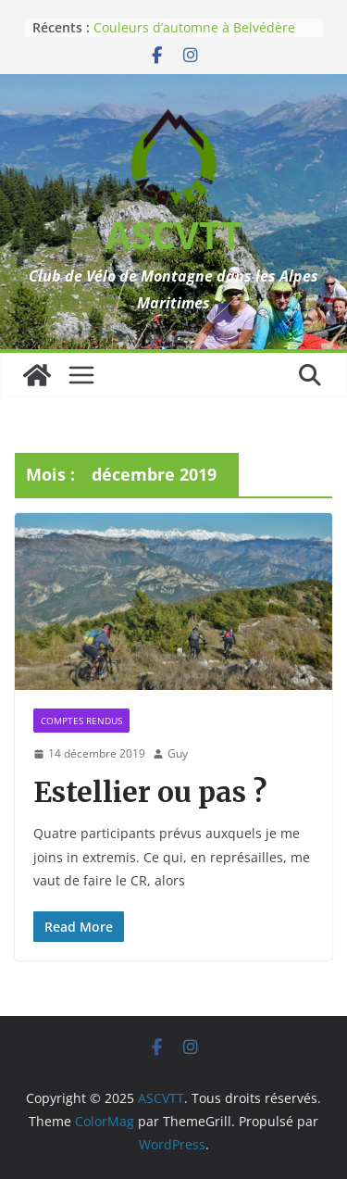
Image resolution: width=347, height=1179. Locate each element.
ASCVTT (173, 234)
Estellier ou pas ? (149, 791)
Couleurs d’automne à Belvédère (194, 27)
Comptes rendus (81, 720)
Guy (177, 753)
